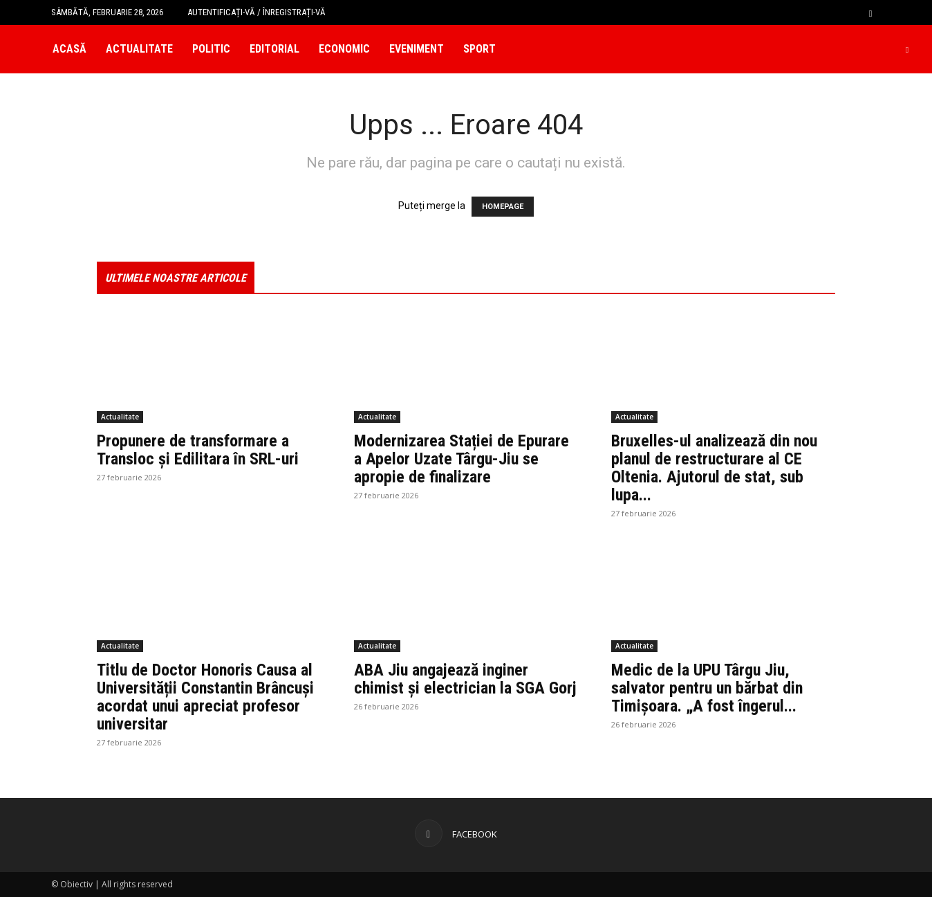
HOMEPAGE (502, 206)
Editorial (274, 48)
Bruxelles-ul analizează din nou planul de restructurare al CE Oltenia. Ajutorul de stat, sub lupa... (714, 468)
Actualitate (139, 48)
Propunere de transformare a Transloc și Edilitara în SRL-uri (198, 450)
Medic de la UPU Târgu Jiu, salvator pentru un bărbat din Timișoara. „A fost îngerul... (707, 688)
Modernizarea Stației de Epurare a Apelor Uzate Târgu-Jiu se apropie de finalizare (461, 459)
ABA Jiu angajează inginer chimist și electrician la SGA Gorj (465, 679)
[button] (870, 12)
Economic (344, 48)
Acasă (69, 48)
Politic (211, 48)
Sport (479, 48)
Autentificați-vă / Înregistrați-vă (256, 12)
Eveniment (416, 48)
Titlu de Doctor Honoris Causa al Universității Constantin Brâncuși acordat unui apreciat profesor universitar (205, 697)
